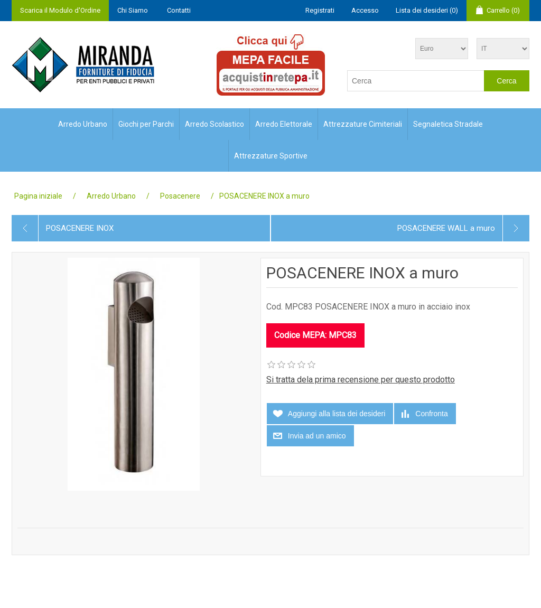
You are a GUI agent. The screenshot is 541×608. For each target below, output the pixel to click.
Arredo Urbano (82, 124)
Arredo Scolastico (214, 124)
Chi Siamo (132, 10)
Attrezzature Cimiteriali (362, 124)
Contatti (179, 10)
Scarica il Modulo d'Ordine (60, 10)
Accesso (365, 10)
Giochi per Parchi (146, 124)
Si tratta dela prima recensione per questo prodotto (360, 380)
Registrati (319, 10)
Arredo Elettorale (283, 124)
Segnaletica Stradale (448, 124)
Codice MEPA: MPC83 (315, 335)
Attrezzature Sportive (270, 156)
